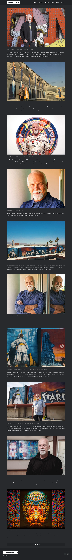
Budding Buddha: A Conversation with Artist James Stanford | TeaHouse (24, 530)
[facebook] (65, 554)
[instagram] (68, 554)
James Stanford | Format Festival (15, 210)
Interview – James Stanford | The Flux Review (18, 477)
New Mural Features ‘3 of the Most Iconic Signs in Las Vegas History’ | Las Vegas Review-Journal (30, 423)
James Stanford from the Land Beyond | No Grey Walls (20, 262)
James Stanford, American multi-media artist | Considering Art (22, 315)
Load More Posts (36, 544)
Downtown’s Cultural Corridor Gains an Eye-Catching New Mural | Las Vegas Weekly (27, 369)
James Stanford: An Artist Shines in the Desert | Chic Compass (22, 156)
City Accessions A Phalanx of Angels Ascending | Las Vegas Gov (22, 102)
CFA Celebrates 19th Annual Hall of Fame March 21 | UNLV (21, 49)
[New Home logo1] (13, 1)
